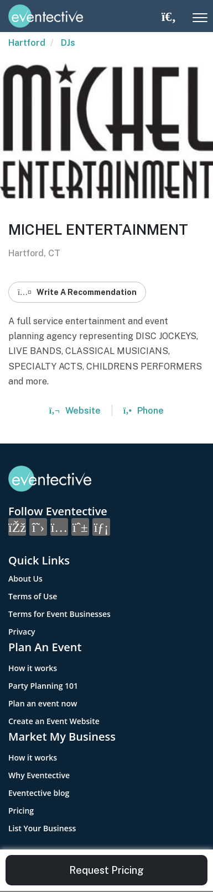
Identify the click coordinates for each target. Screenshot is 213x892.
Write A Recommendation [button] (77, 292)
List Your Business (42, 828)
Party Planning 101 (43, 685)
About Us (25, 578)
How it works (32, 668)
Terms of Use (32, 596)
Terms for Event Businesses (59, 614)
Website (75, 410)
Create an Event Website (54, 721)
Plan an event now (42, 703)
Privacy (21, 631)
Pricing (21, 810)
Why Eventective (39, 775)
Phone (143, 410)
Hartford (26, 43)
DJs (68, 43)
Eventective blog (38, 793)
